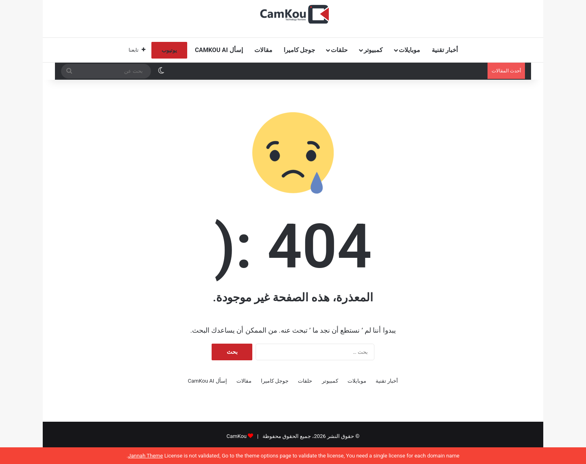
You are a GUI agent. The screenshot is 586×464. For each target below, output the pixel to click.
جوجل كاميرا (299, 50)
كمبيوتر (373, 50)
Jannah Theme (145, 456)
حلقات (339, 50)
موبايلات (409, 50)
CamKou (236, 436)
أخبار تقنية (445, 50)
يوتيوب (169, 50)
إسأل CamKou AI (219, 50)
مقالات (263, 50)
